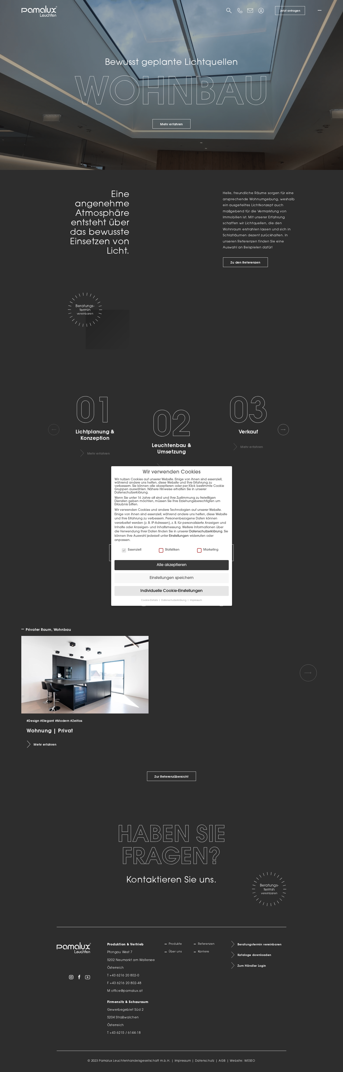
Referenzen (207, 944)
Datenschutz (204, 1060)
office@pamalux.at (127, 991)
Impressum (183, 1060)
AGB (222, 1060)
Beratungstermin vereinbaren (261, 945)
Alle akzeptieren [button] (172, 565)
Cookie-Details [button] (149, 600)
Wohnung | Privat (50, 730)
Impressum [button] (196, 600)
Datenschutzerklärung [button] (174, 600)
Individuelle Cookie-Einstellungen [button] (171, 591)
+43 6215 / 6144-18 (125, 1033)
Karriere (204, 952)
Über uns (176, 952)
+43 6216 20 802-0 (124, 975)
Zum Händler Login (253, 967)
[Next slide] (286, 429)
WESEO (249, 1060)
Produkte (176, 944)
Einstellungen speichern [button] (172, 578)
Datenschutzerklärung (205, 531)
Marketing (207, 549)
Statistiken (169, 549)
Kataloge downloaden (256, 956)
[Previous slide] (56, 429)
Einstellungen (179, 536)
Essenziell (131, 549)
